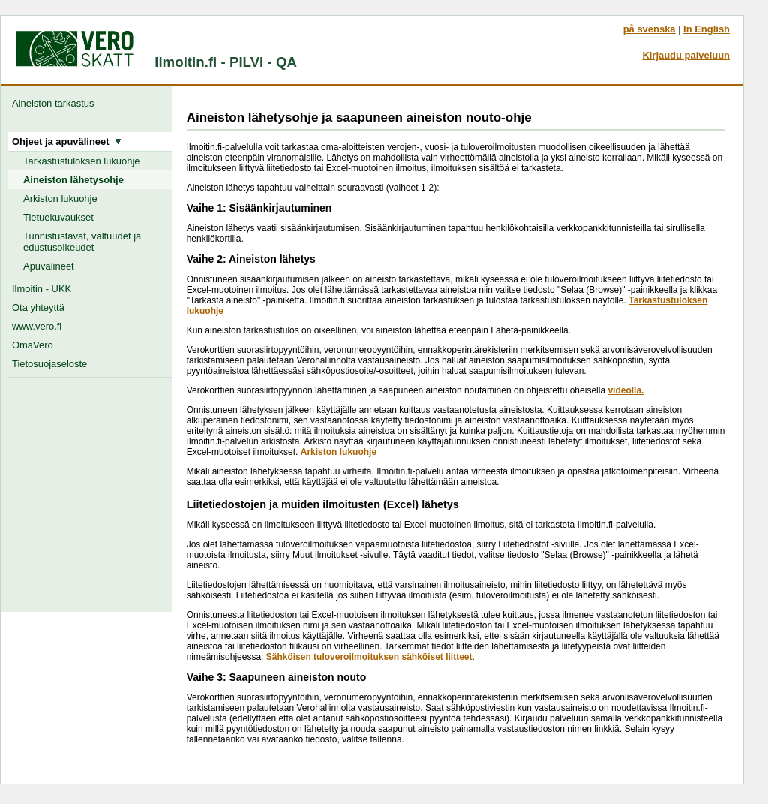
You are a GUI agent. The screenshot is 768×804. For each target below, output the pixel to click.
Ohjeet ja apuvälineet (67, 141)
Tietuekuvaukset (58, 217)
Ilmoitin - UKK (41, 288)
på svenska (649, 29)
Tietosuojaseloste (49, 363)
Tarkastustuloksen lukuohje (81, 161)
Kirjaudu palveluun (686, 55)
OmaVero (32, 345)
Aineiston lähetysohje (73, 179)
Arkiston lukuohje (60, 198)
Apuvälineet (48, 266)
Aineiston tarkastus (56, 103)
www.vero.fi (37, 326)
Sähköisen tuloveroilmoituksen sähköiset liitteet (369, 657)
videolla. (626, 390)
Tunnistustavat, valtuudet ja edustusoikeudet (82, 241)
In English (706, 29)
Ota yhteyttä (38, 307)
